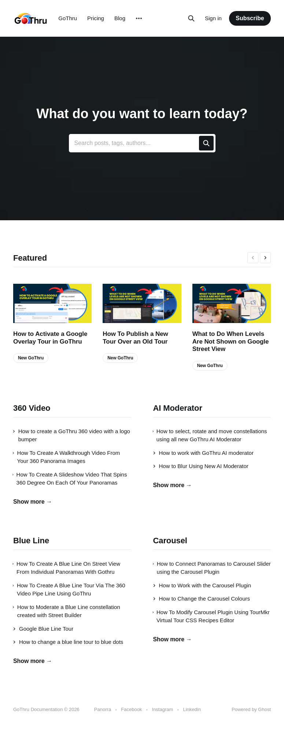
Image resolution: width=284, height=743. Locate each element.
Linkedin (191, 709)
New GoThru (31, 357)
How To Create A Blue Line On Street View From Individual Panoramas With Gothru (66, 568)
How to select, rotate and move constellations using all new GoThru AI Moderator (210, 435)
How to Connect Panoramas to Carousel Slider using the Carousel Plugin (212, 568)
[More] (138, 18)
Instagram (162, 709)
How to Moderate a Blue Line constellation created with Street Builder (66, 611)
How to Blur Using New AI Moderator (200, 466)
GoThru (67, 18)
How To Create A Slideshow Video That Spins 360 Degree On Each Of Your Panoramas (70, 478)
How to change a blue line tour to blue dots (68, 642)
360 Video (31, 408)
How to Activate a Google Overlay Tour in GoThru (50, 337)
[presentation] (252, 257)
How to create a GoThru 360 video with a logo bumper (71, 435)
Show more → (32, 502)
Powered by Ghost (251, 709)
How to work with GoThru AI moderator (203, 453)
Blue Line (31, 540)
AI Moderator (177, 408)
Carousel (170, 540)
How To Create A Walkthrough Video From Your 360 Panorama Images (66, 457)
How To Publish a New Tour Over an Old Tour (135, 337)
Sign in (213, 18)
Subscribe (250, 18)
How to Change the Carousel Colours (201, 598)
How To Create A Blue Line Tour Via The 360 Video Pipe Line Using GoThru (69, 589)
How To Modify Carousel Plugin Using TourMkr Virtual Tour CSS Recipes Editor (211, 616)
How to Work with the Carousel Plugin (202, 585)
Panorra (102, 709)
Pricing (95, 18)
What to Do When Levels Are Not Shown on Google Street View (230, 341)
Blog (119, 18)
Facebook (131, 709)
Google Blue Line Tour (43, 629)
